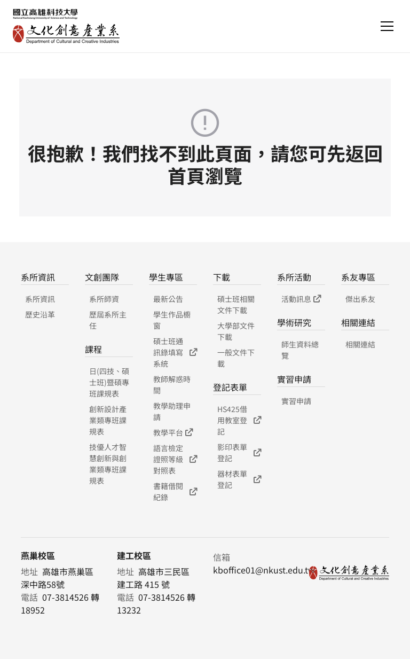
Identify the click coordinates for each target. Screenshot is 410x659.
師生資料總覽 (300, 350)
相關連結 (360, 344)
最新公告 (168, 298)
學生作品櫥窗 (172, 320)
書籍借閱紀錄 (175, 491)
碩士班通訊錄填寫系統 (175, 352)
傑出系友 (360, 298)
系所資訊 (40, 298)
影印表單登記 (239, 452)
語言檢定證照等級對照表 (175, 459)
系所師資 (104, 298)
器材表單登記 (239, 479)
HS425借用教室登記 (239, 420)
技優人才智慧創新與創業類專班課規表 (108, 463)
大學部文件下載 (236, 331)
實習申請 (296, 401)
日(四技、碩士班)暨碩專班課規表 (109, 382)
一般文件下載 (236, 358)
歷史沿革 (40, 314)
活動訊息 (301, 298)
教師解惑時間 (172, 385)
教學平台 (173, 432)
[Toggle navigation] (387, 26)
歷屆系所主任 (108, 320)
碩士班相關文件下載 (236, 304)
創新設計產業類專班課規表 (108, 420)
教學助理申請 (172, 411)
